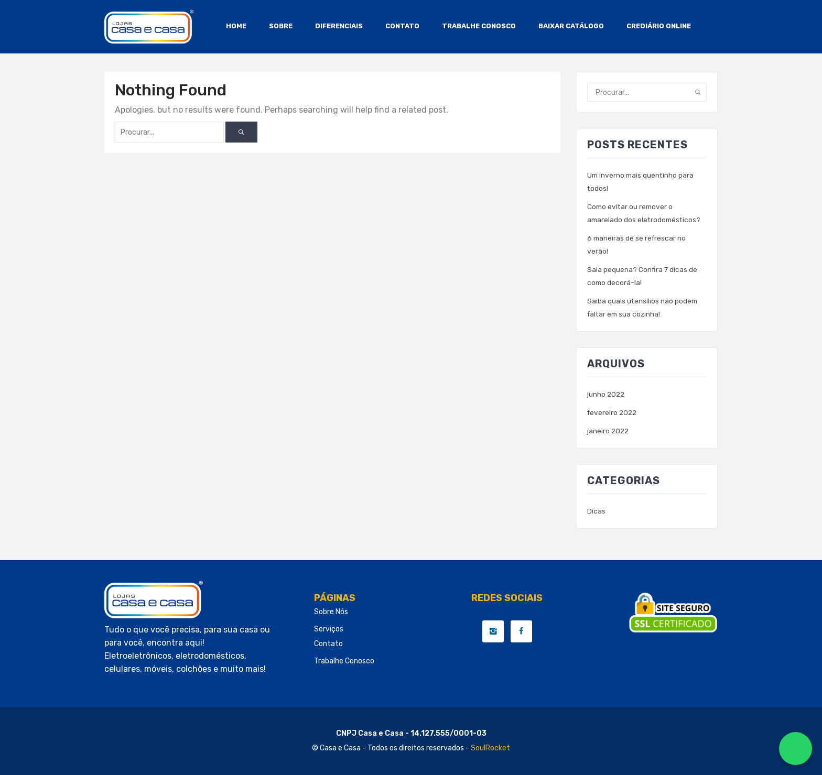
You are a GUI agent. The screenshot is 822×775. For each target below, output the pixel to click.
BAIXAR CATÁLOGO (571, 26)
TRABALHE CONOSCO (479, 26)
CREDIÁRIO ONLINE (658, 26)
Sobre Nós (331, 611)
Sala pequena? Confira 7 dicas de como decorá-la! (642, 276)
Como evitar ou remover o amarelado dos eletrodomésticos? (646, 213)
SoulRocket (490, 748)
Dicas (596, 511)
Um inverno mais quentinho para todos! (641, 182)
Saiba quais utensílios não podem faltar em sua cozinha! (643, 308)
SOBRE (281, 26)
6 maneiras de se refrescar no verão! (637, 245)
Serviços (328, 629)
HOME (236, 26)
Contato (328, 643)
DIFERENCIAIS (339, 26)
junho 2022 (606, 394)
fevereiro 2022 (613, 412)
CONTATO (402, 26)
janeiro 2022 (608, 431)
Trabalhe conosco (344, 661)
